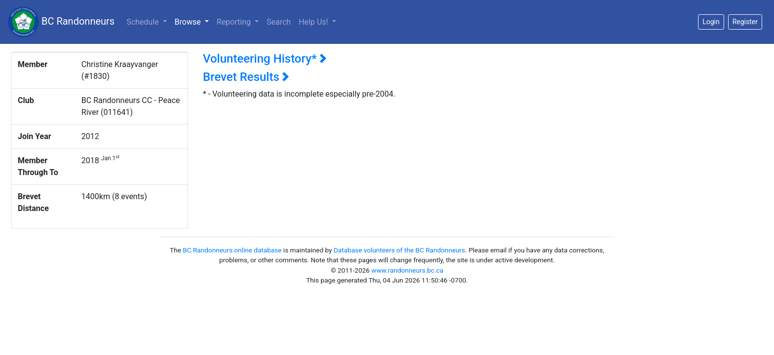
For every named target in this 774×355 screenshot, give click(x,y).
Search (279, 22)
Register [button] (745, 22)
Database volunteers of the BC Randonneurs (399, 250)
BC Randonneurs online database (232, 250)
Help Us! (314, 22)
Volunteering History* (265, 59)
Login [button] (711, 22)
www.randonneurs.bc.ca (407, 270)
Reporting (235, 22)
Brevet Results (246, 77)
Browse (194, 21)
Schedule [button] (143, 22)
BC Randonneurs (61, 21)
